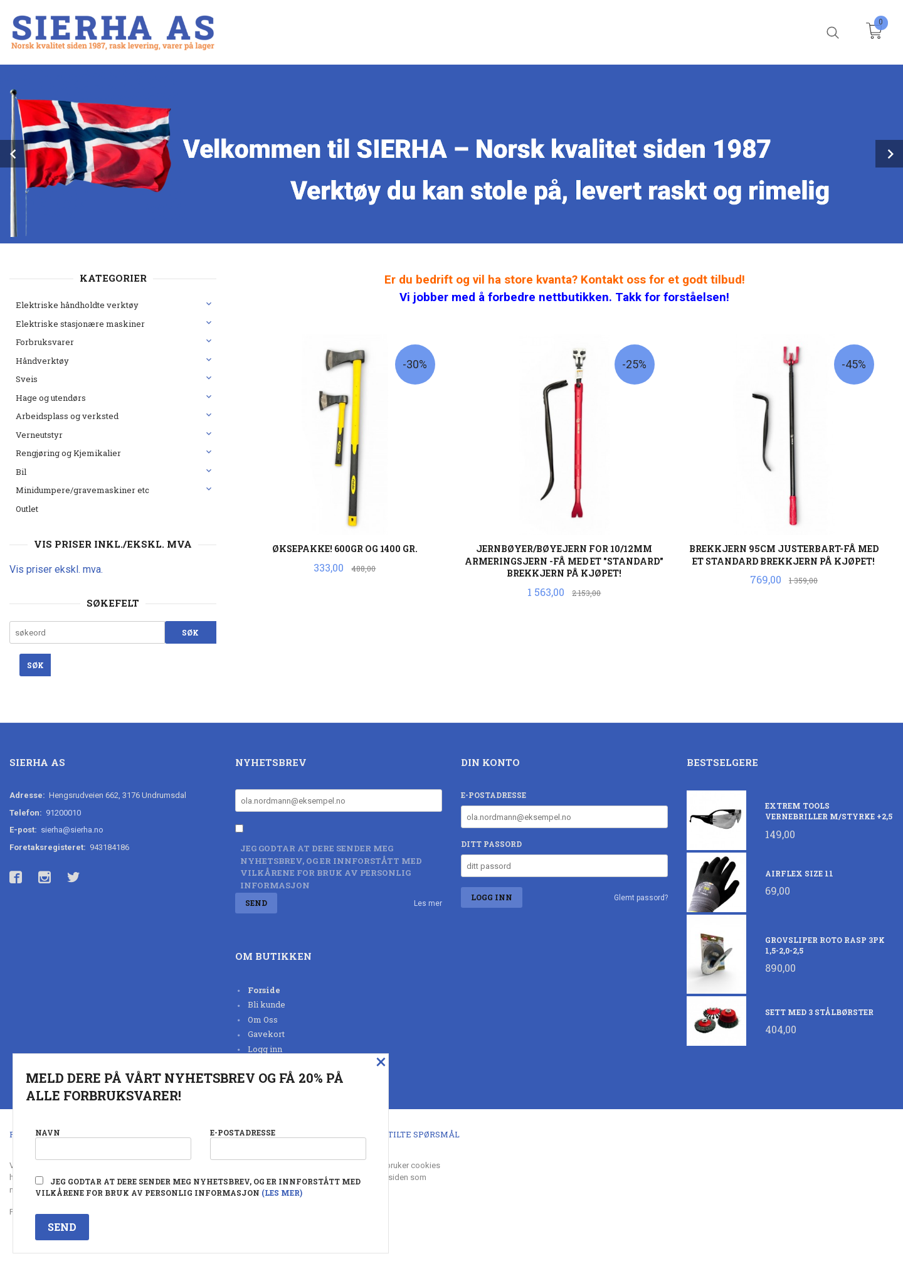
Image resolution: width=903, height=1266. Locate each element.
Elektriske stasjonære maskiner (80, 323)
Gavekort (266, 1034)
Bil (21, 471)
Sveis (27, 379)
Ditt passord (491, 844)
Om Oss (263, 1019)
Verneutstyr (39, 434)
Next (889, 154)
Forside (264, 990)
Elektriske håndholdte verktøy (77, 305)
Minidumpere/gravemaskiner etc (82, 490)
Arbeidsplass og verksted (67, 416)
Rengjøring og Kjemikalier (68, 453)
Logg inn (265, 1049)
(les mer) (281, 1193)
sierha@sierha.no (72, 829)
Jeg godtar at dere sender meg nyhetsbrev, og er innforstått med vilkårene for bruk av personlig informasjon (331, 867)
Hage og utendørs (51, 397)
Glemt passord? (641, 897)
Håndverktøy (42, 360)
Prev (14, 154)
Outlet (27, 508)
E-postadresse (493, 795)
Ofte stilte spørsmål (409, 1134)
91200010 (63, 812)
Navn (113, 1143)
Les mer (428, 903)
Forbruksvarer (45, 342)
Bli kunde (266, 1004)
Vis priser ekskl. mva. (56, 569)
